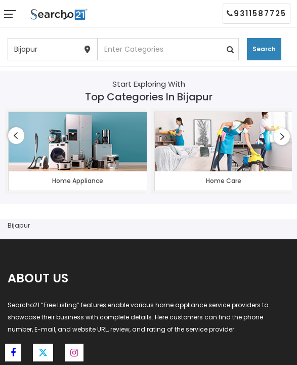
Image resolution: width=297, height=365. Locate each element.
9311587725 (256, 13)
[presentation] (16, 135)
